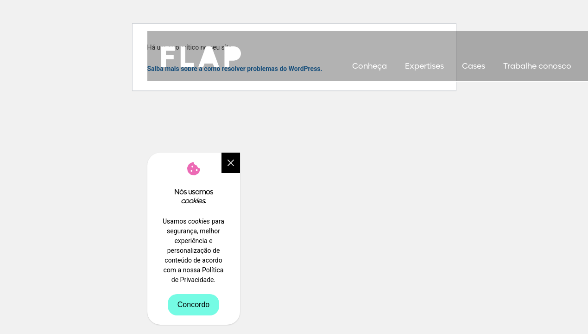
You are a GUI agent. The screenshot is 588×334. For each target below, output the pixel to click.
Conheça (369, 66)
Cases (473, 66)
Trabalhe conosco (537, 66)
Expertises (424, 66)
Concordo (193, 304)
